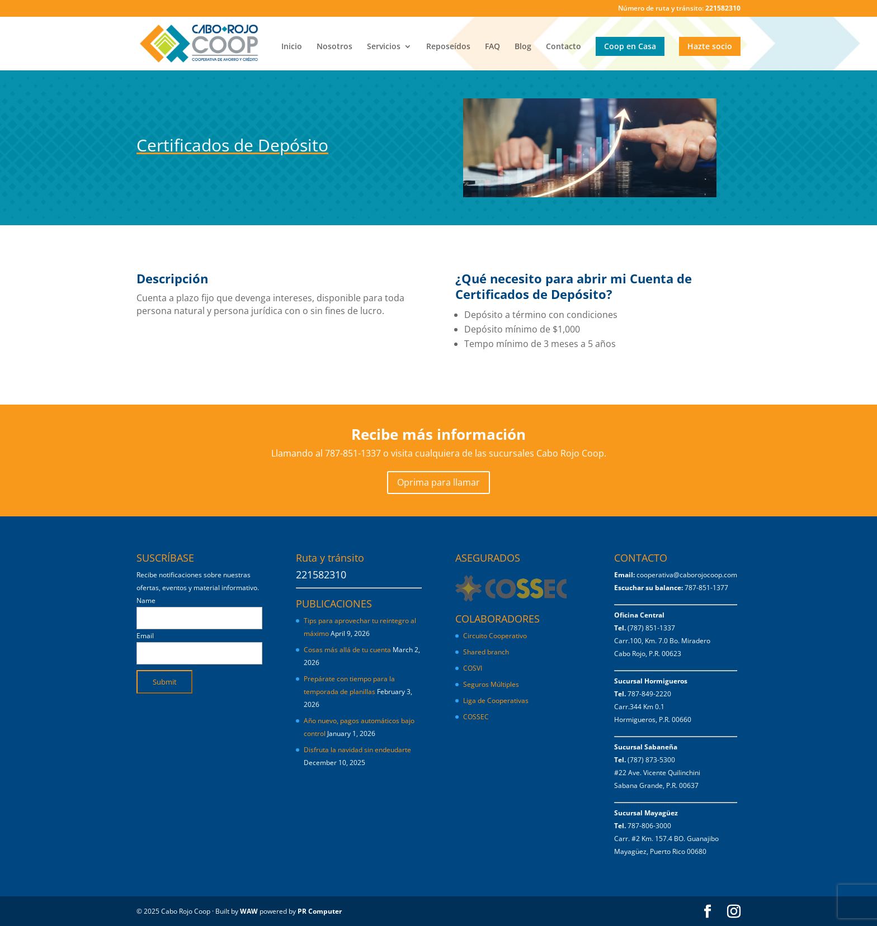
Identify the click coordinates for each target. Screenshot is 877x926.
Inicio (291, 46)
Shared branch (486, 652)
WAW (249, 911)
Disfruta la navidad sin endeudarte (357, 749)
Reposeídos (448, 46)
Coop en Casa (630, 46)
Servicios (383, 46)
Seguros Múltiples (492, 684)
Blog (523, 46)
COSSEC (476, 716)
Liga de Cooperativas (496, 700)
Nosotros (334, 46)
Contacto (563, 46)
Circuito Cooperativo (495, 635)
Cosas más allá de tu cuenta (347, 649)
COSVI (472, 668)
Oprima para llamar (438, 482)
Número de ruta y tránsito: (679, 9)
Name (145, 600)
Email (145, 635)
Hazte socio (709, 46)
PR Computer (320, 911)
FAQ (492, 46)
